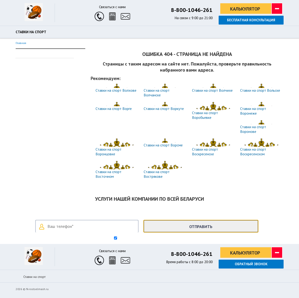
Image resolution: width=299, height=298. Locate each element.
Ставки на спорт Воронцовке (108, 151)
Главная (21, 43)
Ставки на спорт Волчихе (212, 90)
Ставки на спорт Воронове (253, 129)
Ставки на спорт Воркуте (164, 108)
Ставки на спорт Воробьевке (205, 115)
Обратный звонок (251, 264)
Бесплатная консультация (251, 20)
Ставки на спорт (31, 32)
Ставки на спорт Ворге (114, 108)
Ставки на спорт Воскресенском (253, 151)
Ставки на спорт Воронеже (253, 111)
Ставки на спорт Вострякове (157, 174)
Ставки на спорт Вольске (260, 90)
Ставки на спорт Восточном (108, 174)
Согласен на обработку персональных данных (151, 238)
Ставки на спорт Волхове (116, 90)
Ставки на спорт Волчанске (157, 92)
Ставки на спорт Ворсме (163, 145)
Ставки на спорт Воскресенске (205, 151)
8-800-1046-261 (192, 10)
